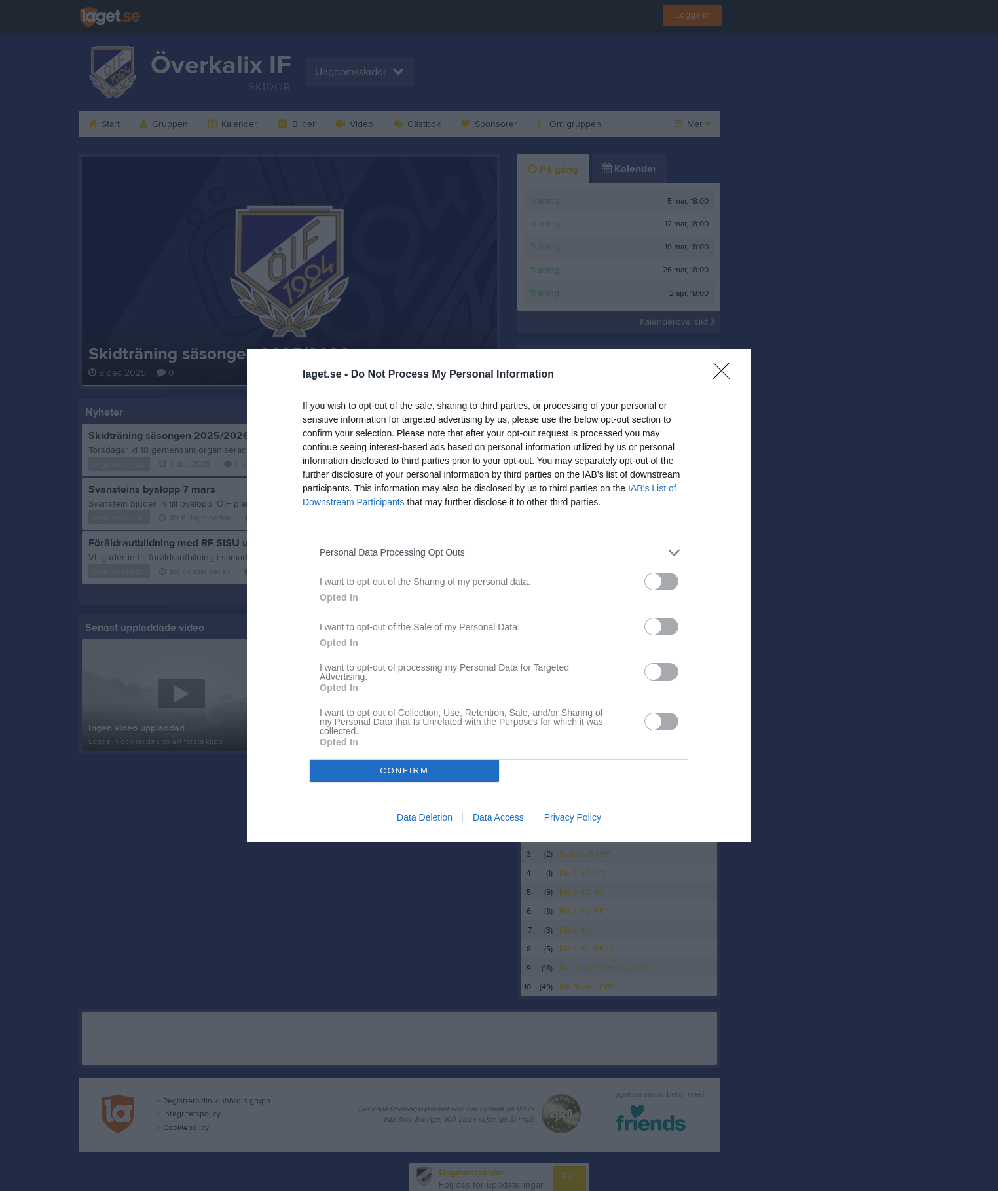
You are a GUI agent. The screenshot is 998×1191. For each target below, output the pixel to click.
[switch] (661, 581)
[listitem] (499, 553)
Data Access (498, 817)
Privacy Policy (572, 817)
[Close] (725, 375)
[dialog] (499, 595)
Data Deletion (425, 817)
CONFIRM (404, 770)
